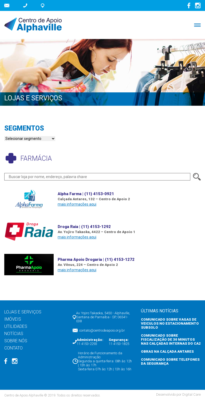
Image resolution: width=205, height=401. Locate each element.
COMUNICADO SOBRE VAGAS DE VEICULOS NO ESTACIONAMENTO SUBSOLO (170, 323)
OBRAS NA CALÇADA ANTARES (167, 351)
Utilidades (15, 326)
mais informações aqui (77, 204)
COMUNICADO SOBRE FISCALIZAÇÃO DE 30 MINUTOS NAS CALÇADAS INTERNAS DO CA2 (171, 339)
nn (29, 138)
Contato (13, 348)
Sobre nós (15, 340)
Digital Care (191, 394)
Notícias (13, 333)
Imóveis (12, 319)
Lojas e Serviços (22, 311)
